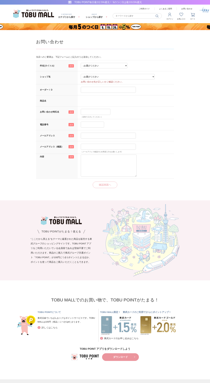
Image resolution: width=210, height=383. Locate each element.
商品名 (43, 101)
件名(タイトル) (47, 65)
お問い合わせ (186, 9)
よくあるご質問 (165, 9)
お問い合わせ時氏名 (49, 112)
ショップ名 (45, 76)
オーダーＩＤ (46, 90)
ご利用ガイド (144, 9)
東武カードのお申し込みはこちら (121, 338)
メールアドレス (47, 135)
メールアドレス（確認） (51, 146)
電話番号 (44, 124)
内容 (42, 156)
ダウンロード (120, 357)
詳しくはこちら (50, 327)
